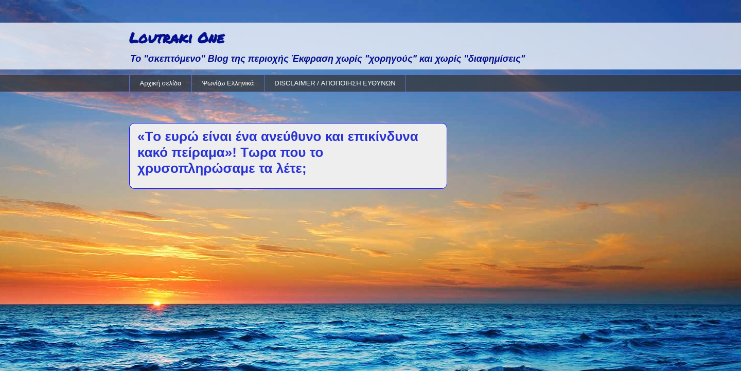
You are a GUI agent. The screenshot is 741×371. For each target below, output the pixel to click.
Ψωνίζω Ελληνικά (228, 83)
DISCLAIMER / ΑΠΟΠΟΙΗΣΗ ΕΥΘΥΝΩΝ (334, 83)
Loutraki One (176, 37)
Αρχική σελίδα (161, 83)
